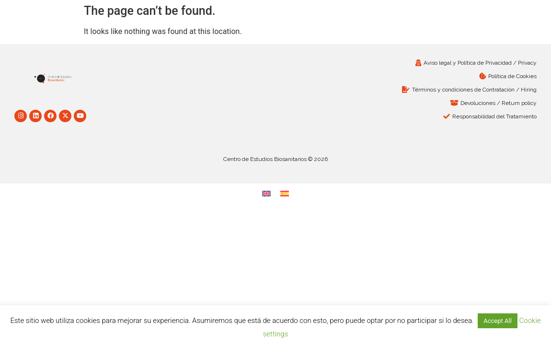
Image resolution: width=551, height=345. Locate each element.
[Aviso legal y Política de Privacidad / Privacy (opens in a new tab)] (408, 62)
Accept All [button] (497, 320)
